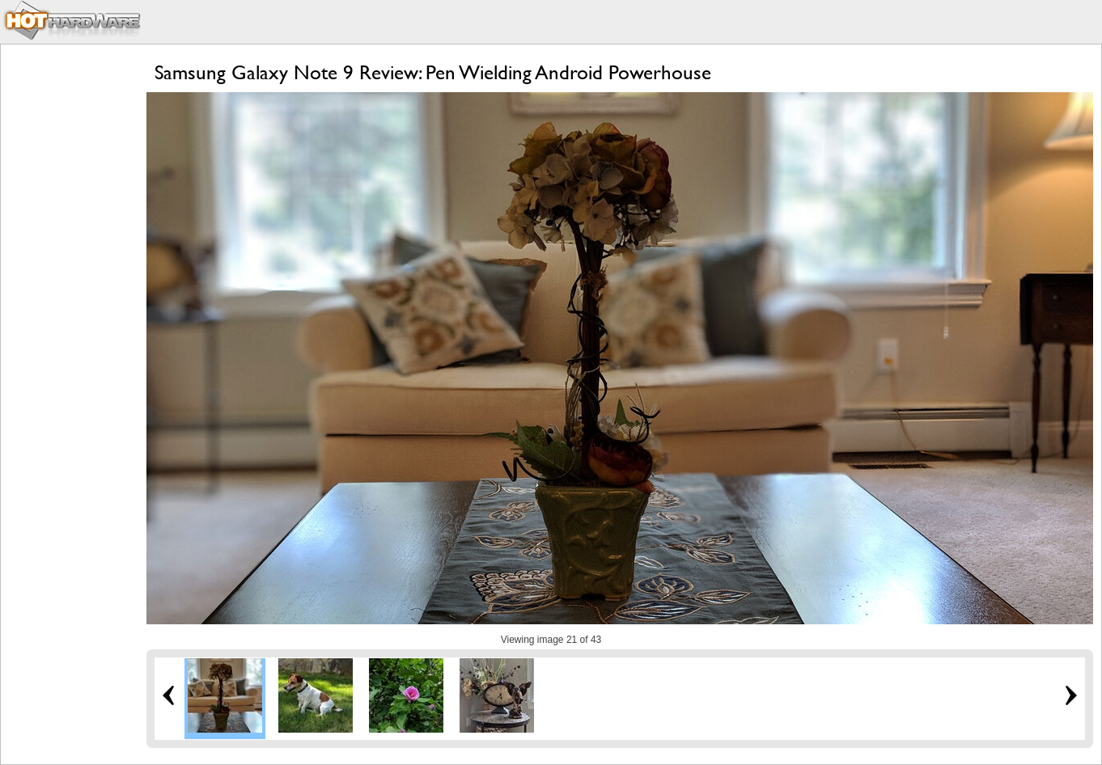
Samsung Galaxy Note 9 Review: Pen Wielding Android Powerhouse (433, 72)
